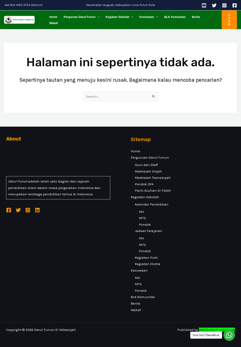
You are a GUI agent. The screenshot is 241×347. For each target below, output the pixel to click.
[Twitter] (214, 5)
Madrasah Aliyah (148, 171)
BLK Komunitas (172, 19)
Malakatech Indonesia (217, 330)
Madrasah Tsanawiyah (153, 178)
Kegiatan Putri (146, 257)
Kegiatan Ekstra (147, 264)
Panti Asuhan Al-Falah (153, 190)
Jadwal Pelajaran (148, 231)
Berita (193, 19)
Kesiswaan (146, 20)
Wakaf (206, 19)
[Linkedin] (37, 210)
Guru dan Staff (146, 165)
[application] (96, 20)
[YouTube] (204, 5)
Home (53, 19)
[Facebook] (234, 5)
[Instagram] (224, 5)
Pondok (145, 224)
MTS (142, 218)
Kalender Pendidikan (151, 204)
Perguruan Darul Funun (80, 20)
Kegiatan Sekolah (118, 20)
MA (141, 212)
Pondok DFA (144, 184)
